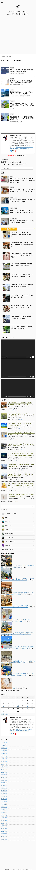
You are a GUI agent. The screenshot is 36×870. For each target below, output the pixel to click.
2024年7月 (4, 753)
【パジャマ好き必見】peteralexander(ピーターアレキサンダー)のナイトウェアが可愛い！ (22, 255)
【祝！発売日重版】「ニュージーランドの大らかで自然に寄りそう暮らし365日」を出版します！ (22, 105)
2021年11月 (4, 812)
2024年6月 (4, 756)
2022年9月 (4, 791)
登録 (2, 172)
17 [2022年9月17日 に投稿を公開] (27, 706)
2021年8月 (4, 820)
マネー (11, 73)
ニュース (21, 479)
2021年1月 (4, 839)
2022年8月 (4, 793)
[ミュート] (30, 357)
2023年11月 (4, 769)
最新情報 (22, 95)
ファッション (16, 409)
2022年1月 (4, 807)
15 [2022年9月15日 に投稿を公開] (18, 706)
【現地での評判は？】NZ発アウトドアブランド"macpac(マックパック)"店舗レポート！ (22, 244)
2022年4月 (4, 801)
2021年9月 (4, 817)
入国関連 (12, 121)
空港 (25, 95)
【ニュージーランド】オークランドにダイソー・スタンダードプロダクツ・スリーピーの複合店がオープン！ (22, 180)
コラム (20, 419)
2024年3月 (4, 764)
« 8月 (2, 714)
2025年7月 (4, 742)
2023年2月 (4, 777)
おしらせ (12, 108)
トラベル (15, 460)
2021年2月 (4, 836)
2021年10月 (4, 815)
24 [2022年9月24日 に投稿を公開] (27, 709)
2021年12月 (4, 809)
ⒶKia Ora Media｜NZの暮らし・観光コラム (18, 864)
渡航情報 (21, 469)
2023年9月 (4, 772)
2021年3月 (4, 833)
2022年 (6, 56)
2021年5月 (4, 828)
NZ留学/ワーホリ (19, 850)
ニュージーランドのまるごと (18, 14)
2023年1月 (4, 780)
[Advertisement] (18, 36)
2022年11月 (4, 785)
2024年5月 (4, 758)
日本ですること (16, 73)
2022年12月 (4, 783)
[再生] (3, 357)
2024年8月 (4, 750)
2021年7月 (4, 823)
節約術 (22, 73)
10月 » (6, 714)
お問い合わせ (15, 688)
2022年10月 (4, 788)
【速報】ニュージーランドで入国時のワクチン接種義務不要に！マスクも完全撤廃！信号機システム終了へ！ (22, 118)
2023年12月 (4, 766)
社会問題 (21, 121)
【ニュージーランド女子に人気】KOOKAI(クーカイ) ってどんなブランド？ (21, 234)
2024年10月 (4, 745)
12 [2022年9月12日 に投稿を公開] (3, 706)
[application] (18, 349)
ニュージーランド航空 (15, 95)
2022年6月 (4, 799)
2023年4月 (4, 774)
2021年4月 (4, 831)
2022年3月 (4, 804)
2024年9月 (4, 748)
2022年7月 (4, 796)
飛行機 (28, 95)
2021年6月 (4, 825)
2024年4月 (4, 761)
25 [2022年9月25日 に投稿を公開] (32, 709)
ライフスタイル (21, 848)
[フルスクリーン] (33, 357)
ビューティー (15, 490)
